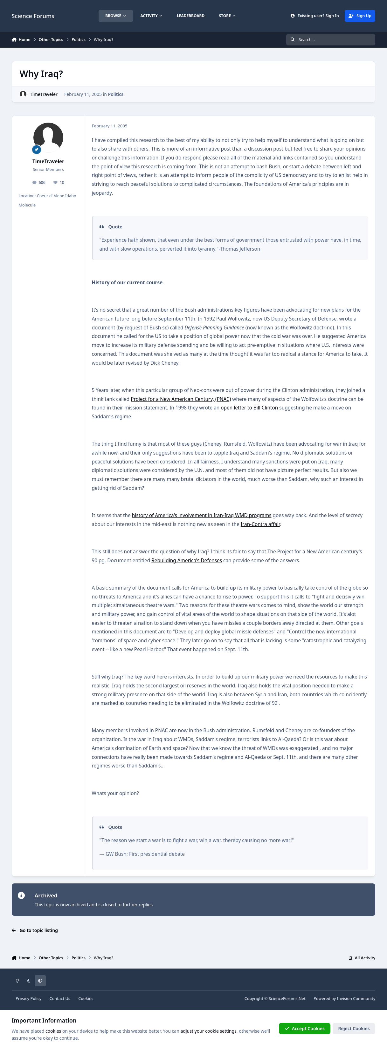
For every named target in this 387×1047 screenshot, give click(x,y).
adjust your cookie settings (208, 1031)
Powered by (344, 998)
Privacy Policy (28, 998)
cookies (53, 1031)
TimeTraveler (44, 94)
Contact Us (60, 998)
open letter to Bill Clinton (249, 407)
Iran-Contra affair (260, 524)
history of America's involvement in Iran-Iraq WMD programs (202, 515)
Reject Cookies (354, 1028)
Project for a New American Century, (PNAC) (181, 399)
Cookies (85, 998)
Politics (115, 94)
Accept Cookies (305, 1028)
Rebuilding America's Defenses (186, 560)
